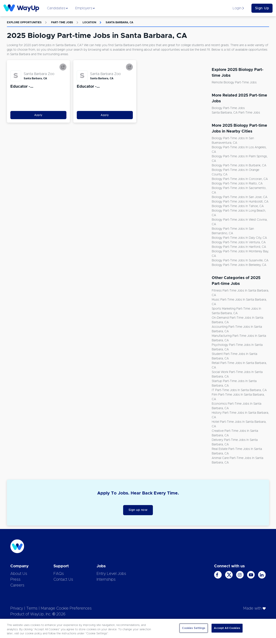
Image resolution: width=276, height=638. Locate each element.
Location (89, 22)
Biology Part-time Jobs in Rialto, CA (237, 183)
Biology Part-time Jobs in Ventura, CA (239, 242)
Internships (106, 580)
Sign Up (262, 8)
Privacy (16, 608)
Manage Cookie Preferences (66, 608)
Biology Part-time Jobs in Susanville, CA (240, 260)
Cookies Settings (193, 628)
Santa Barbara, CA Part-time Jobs (236, 112)
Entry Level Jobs (111, 574)
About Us (18, 574)
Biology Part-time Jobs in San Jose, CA (239, 197)
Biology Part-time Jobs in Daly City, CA (239, 237)
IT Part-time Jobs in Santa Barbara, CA (239, 390)
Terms (32, 608)
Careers (17, 585)
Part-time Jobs (62, 22)
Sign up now (138, 510)
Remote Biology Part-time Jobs (234, 82)
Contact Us (63, 580)
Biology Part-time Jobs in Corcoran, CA (240, 179)
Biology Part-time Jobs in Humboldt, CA (240, 201)
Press (15, 580)
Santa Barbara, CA (119, 22)
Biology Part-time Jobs (228, 108)
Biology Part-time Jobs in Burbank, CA (239, 165)
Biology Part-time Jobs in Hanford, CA (239, 246)
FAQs (58, 574)
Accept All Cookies (227, 628)
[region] (138, 628)
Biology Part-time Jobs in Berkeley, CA (239, 265)
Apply (38, 115)
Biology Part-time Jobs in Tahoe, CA (238, 206)
